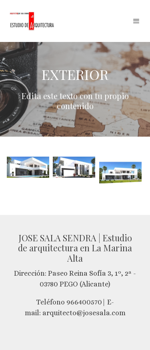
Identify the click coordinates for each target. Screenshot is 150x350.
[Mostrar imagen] (28, 167)
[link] (32, 21)
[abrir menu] (136, 20)
